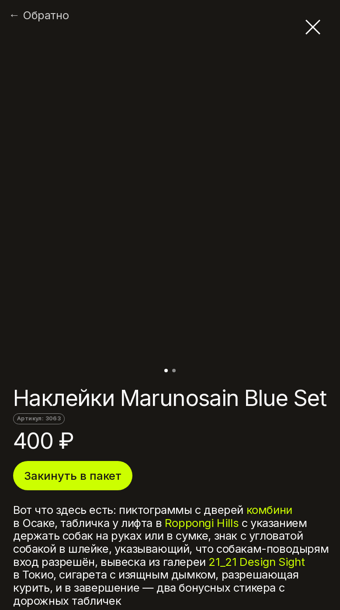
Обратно (46, 15)
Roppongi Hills (202, 523)
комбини (269, 509)
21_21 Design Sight (256, 561)
